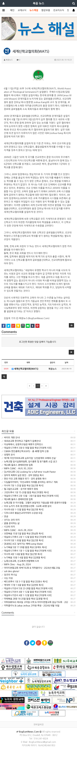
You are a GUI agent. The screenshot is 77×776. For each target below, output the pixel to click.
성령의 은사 (8, 455)
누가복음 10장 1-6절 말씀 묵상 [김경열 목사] (24, 558)
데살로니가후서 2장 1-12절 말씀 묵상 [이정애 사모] (27, 537)
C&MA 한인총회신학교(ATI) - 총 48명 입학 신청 (25, 451)
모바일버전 (39, 724)
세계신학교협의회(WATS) (25, 369)
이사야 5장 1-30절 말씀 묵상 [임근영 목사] (22, 540)
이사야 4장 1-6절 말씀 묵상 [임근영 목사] (22, 554)
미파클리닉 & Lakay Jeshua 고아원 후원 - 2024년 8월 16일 (30, 606)
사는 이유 (7, 578)
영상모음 (45, 10)
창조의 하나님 (9, 575)
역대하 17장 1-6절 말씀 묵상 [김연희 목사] (22, 585)
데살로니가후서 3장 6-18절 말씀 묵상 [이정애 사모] (27, 448)
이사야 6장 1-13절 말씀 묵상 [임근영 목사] (22, 509)
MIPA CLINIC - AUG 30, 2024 (17, 468)
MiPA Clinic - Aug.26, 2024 (16, 564)
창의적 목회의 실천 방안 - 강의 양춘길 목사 (23, 475)
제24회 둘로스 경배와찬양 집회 (17, 465)
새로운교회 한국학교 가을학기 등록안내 (21, 441)
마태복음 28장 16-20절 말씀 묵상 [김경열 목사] (25, 599)
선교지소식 (58, 10)
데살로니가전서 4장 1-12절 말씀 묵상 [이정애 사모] (27, 592)
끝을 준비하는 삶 (10, 523)
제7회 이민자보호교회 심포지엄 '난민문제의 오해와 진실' (29, 458)
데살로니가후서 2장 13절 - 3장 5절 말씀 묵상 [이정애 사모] (30, 496)
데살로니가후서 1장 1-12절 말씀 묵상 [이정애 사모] (27, 551)
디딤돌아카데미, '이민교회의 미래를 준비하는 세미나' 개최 (30, 482)
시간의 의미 (8, 527)
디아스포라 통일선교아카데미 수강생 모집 (22, 513)
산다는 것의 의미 (10, 520)
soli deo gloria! (10, 571)
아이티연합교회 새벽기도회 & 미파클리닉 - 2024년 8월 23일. (31, 568)
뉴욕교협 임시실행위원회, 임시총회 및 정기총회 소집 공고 (29, 461)
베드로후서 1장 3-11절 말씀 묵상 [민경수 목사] (25, 582)
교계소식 (22, 10)
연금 (5, 516)
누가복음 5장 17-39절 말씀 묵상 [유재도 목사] (24, 547)
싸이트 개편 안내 (10, 437)
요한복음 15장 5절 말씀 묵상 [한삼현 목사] (22, 534)
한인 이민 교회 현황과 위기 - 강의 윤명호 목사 (24, 479)
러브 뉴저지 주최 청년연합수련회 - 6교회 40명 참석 (26, 506)
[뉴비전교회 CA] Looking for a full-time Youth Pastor (29, 472)
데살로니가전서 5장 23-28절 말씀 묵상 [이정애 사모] (27, 588)
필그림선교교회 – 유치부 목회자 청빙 (20, 489)
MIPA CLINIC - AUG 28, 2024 (17, 530)
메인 (12, 10)
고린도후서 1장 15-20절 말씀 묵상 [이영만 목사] (25, 492)
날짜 (66, 363)
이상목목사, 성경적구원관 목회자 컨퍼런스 (22, 444)
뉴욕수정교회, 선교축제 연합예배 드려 (20, 561)
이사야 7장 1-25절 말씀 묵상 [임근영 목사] (22, 485)
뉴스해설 (33, 10)
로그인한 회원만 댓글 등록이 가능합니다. (38, 342)
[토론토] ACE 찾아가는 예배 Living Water (22, 544)
